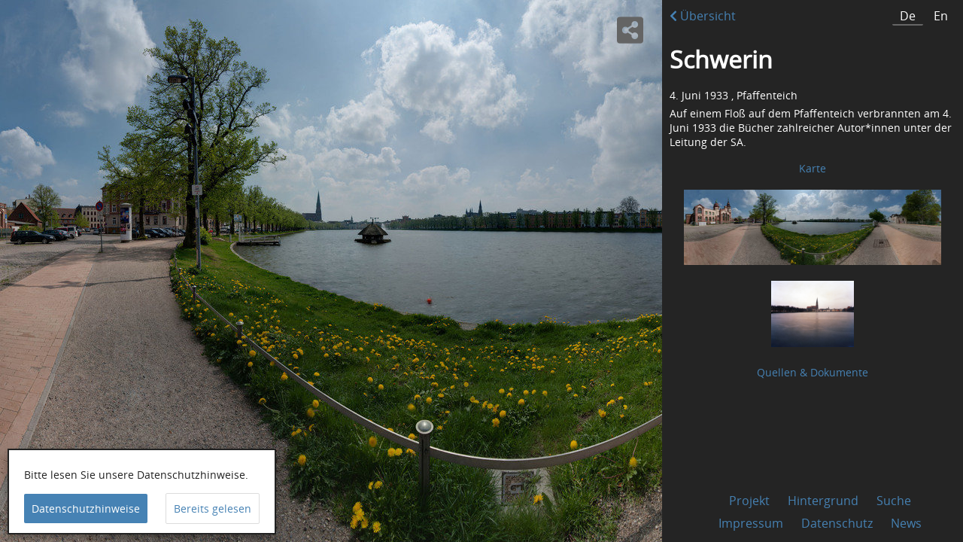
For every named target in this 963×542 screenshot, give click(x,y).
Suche (893, 500)
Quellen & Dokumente (812, 372)
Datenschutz (837, 523)
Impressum (750, 523)
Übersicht (703, 16)
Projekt (749, 500)
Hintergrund (823, 500)
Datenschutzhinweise (86, 508)
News (906, 523)
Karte (812, 168)
